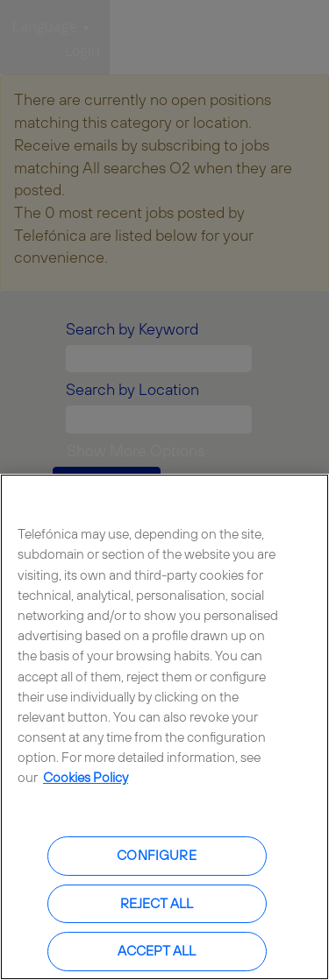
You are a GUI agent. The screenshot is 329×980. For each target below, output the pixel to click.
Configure (156, 855)
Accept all (157, 950)
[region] (164, 727)
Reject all (157, 903)
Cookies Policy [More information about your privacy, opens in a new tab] (85, 777)
